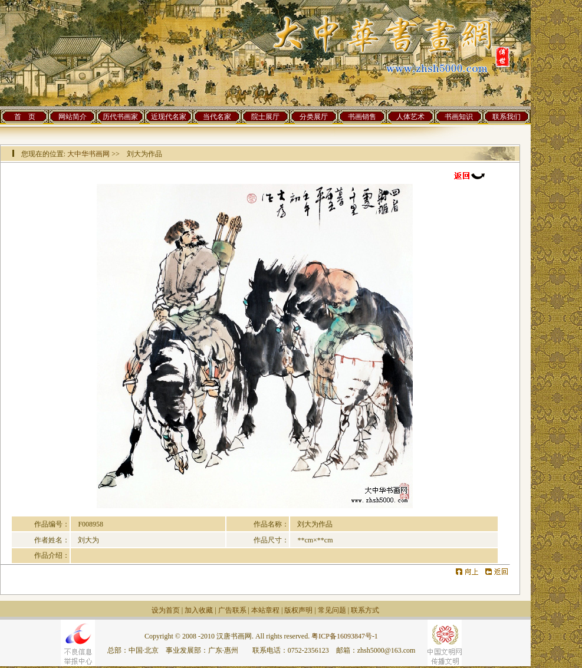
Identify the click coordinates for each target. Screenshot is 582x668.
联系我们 (506, 117)
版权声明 (298, 610)
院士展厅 (265, 117)
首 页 (24, 117)
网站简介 (72, 117)
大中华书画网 (88, 154)
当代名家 (217, 117)
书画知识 (459, 117)
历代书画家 (120, 117)
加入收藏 (199, 610)
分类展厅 (314, 117)
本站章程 (265, 610)
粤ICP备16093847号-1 (344, 636)
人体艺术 (410, 117)
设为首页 (166, 610)
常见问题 (332, 610)
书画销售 (362, 117)
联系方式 (365, 610)
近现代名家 (168, 117)
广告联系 (232, 610)
